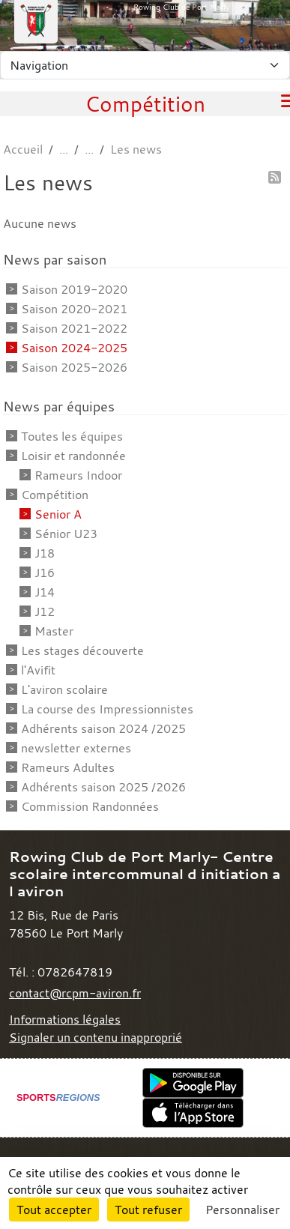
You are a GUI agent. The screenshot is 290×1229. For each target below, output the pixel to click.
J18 (44, 553)
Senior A (58, 514)
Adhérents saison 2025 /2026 (103, 787)
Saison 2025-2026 (74, 367)
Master (53, 631)
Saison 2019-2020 (74, 289)
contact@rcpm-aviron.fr (75, 993)
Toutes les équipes (72, 436)
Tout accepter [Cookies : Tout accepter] (53, 1209)
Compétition (54, 494)
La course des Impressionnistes (107, 709)
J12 (44, 611)
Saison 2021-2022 (74, 328)
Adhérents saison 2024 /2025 (103, 728)
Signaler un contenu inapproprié (95, 1037)
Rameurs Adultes (68, 767)
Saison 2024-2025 (74, 347)
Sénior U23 (65, 533)
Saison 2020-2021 (74, 309)
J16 (44, 572)
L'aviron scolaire (64, 689)
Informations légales (65, 1019)
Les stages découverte (82, 650)
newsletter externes (76, 748)
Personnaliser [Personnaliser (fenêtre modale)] (242, 1209)
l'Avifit (38, 670)
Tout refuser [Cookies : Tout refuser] (148, 1209)
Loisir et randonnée (73, 455)
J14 (44, 592)
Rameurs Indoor (78, 475)
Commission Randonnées (90, 806)
